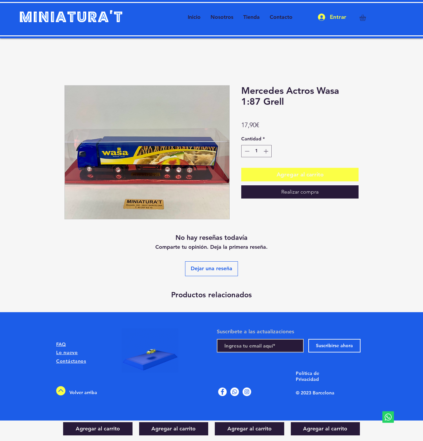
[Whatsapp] (388, 417)
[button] (366, 18)
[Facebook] (222, 391)
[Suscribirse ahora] (334, 345)
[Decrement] (246, 151)
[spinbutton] (256, 151)
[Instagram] (247, 391)
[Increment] (266, 151)
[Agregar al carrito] (98, 428)
